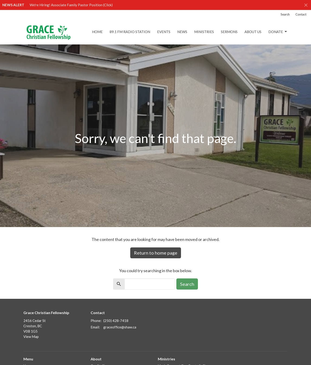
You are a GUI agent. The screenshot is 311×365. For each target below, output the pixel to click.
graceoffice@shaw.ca (119, 327)
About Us (252, 32)
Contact (300, 14)
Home (97, 32)
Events (163, 32)
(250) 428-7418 (115, 320)
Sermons (229, 32)
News (182, 32)
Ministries (204, 32)
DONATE (278, 31)
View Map (31, 336)
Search (285, 14)
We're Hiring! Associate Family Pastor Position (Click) (71, 5)
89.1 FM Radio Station (130, 32)
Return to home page (155, 253)
